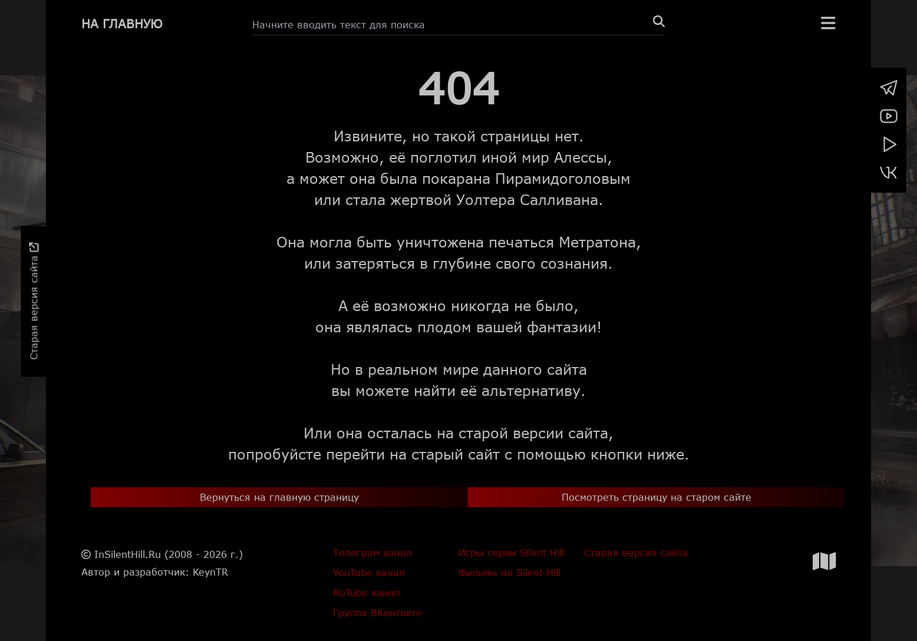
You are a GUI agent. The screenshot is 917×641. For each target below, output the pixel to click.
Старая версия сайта (33, 301)
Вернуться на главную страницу (279, 497)
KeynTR (210, 571)
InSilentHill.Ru (127, 554)
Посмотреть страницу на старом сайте (656, 497)
